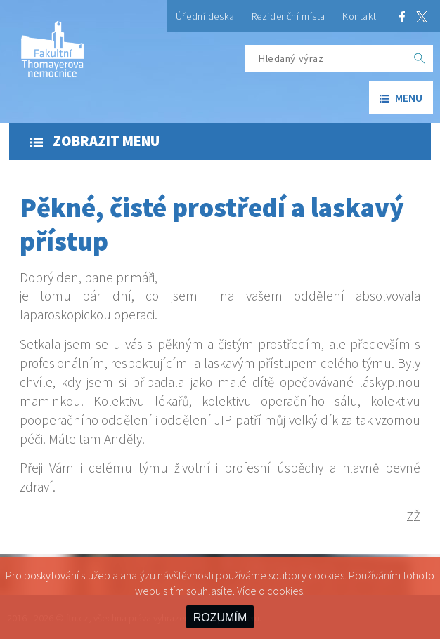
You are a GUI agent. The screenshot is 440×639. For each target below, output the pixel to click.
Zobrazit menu (95, 141)
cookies (285, 591)
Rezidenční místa (288, 16)
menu (401, 98)
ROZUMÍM (220, 618)
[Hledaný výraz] (325, 58)
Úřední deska (205, 16)
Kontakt (359, 16)
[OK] (419, 58)
